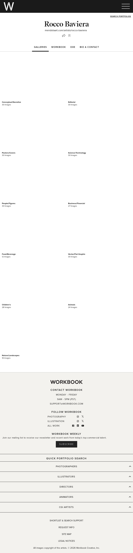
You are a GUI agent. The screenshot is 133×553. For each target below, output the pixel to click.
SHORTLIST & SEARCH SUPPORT (66, 520)
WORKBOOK (58, 47)
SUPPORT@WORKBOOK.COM (66, 403)
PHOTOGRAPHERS (93, 466)
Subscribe (66, 444)
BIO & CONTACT (89, 47)
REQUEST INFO (66, 527)
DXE (72, 47)
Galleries (40, 47)
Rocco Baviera (66, 24)
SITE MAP (66, 534)
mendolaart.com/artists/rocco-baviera (66, 30)
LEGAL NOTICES (66, 541)
